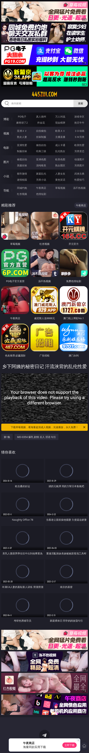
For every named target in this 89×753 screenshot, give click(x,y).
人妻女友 (60, 173)
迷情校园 (22, 179)
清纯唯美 (41, 165)
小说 (6, 176)
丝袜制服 (41, 137)
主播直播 (60, 137)
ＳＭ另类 (79, 137)
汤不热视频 (79, 188)
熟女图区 (60, 165)
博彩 (6, 119)
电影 (6, 148)
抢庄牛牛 (79, 122)
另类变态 (79, 151)
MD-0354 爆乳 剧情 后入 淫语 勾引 (36, 437)
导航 (6, 190)
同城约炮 (22, 188)
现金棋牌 (60, 122)
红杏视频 (22, 194)
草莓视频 (60, 188)
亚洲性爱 (22, 145)
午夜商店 (41, 188)
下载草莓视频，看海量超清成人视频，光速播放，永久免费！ (48, 427)
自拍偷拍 (41, 130)
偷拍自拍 (41, 145)
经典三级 (41, 151)
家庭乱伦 (41, 173)
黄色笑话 (60, 179)
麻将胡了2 (22, 122)
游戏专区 (79, 116)
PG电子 (22, 116)
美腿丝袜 (22, 165)
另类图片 (79, 165)
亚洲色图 (41, 159)
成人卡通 (60, 145)
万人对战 (60, 116)
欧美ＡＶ (60, 130)
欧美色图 (60, 159)
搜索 (80, 103)
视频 (6, 133)
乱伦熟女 (60, 151)
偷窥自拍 (22, 159)
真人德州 (41, 116)
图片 (6, 162)
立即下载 (70, 745)
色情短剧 (41, 194)
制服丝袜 (22, 151)
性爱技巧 (79, 179)
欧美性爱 (79, 145)
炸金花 (41, 122)
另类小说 (41, 179)
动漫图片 (79, 159)
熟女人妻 (22, 137)
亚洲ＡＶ (22, 130)
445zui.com (44, 94)
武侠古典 (79, 173)
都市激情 (22, 173)
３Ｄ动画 (79, 130)
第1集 (7, 437)
